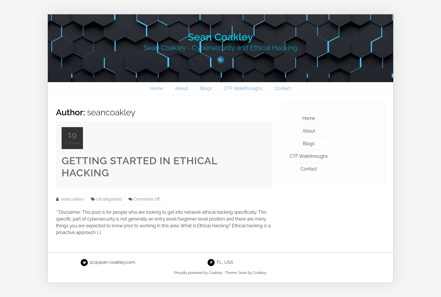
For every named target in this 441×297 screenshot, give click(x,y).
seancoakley (70, 199)
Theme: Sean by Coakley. (246, 273)
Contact (283, 88)
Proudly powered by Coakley (198, 273)
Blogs (206, 88)
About (181, 88)
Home (156, 88)
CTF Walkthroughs (243, 88)
